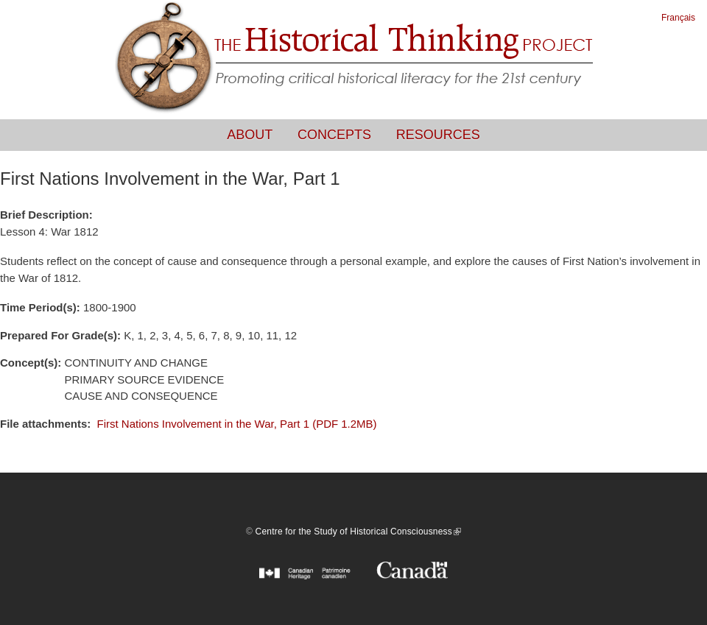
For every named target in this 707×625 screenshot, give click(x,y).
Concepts (334, 134)
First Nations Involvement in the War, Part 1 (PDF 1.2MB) (237, 423)
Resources (438, 134)
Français (678, 18)
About (249, 134)
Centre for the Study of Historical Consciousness (358, 531)
